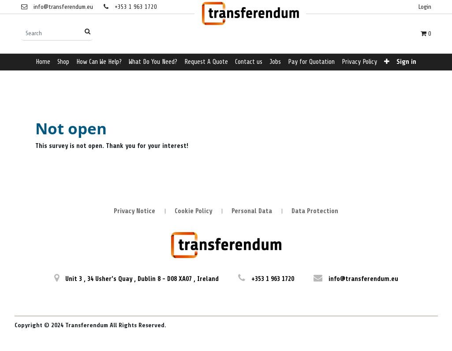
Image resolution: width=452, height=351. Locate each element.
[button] (387, 62)
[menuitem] (43, 62)
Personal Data (252, 211)
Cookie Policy (193, 211)
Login (424, 7)
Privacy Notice (134, 211)
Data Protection (314, 211)
